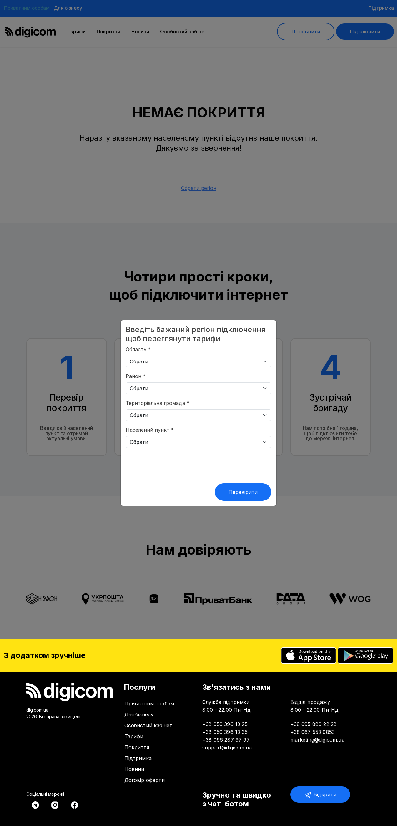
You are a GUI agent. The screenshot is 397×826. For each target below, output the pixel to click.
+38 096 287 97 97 (226, 740)
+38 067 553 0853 (312, 732)
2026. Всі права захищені (53, 716)
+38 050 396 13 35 (225, 732)
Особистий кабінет (148, 725)
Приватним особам (149, 703)
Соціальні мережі (45, 794)
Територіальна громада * (157, 403)
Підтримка (138, 758)
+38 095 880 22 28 (313, 724)
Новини (134, 769)
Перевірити (243, 492)
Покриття (136, 747)
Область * (138, 349)
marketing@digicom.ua (317, 740)
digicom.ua (37, 710)
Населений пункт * (150, 430)
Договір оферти (144, 780)
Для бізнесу (139, 714)
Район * (136, 376)
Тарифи (133, 736)
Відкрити (320, 795)
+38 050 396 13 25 (225, 724)
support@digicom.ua (227, 747)
